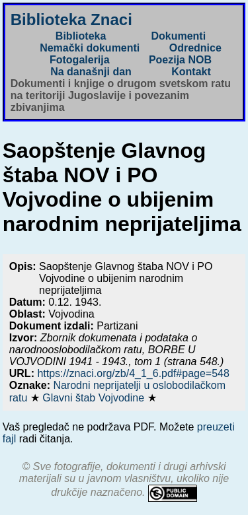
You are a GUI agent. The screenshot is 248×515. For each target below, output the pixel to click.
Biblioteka (81, 36)
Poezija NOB (180, 59)
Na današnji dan (91, 71)
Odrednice (195, 47)
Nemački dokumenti (90, 47)
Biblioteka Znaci (71, 19)
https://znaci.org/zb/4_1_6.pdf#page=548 (133, 373)
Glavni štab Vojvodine (94, 397)
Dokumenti (178, 36)
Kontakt (191, 71)
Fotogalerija (80, 59)
